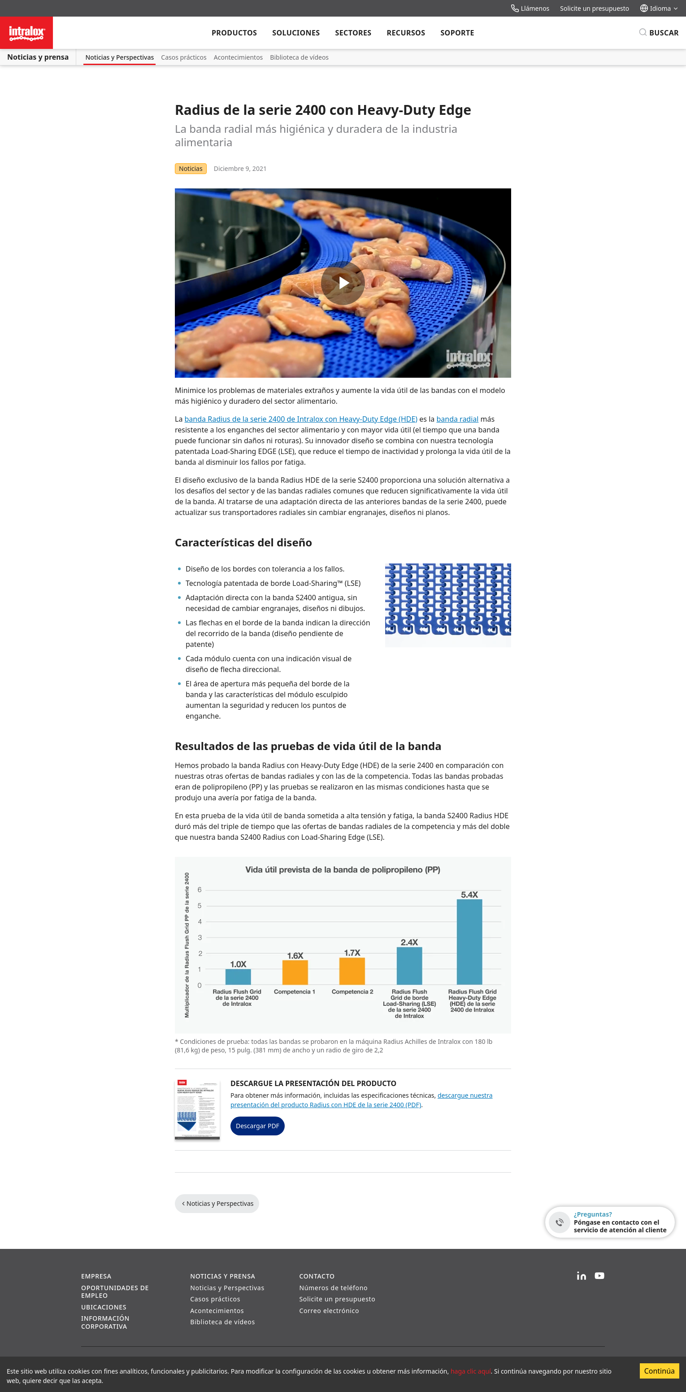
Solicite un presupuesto (594, 8)
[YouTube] (599, 1276)
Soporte (457, 33)
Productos (234, 33)
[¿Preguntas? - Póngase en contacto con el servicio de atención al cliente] (610, 1222)
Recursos (406, 33)
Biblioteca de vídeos (299, 57)
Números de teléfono (333, 1287)
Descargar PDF (257, 1125)
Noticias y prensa (38, 57)
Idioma (659, 8)
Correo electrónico (329, 1310)
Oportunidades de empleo (115, 1291)
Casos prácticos (183, 57)
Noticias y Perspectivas (119, 57)
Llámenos (530, 8)
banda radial (457, 419)
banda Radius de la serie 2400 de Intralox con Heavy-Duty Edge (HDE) (301, 419)
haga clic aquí (471, 1371)
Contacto (316, 1276)
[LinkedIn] (581, 1276)
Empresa (96, 1276)
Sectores (353, 33)
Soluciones (296, 33)
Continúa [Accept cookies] (659, 1371)
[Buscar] (658, 32)
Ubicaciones (103, 1307)
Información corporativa (105, 1322)
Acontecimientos (238, 57)
